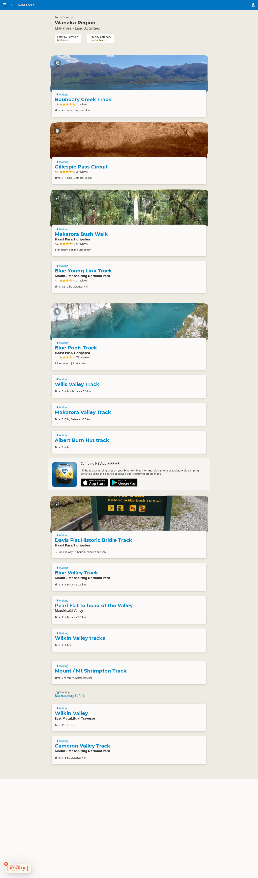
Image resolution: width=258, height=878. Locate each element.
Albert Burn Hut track (82, 508)
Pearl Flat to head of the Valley (94, 693)
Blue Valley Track (76, 659)
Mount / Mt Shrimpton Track (91, 764)
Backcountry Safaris (70, 790)
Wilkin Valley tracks (80, 728)
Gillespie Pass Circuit (176, 178)
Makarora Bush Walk (176, 259)
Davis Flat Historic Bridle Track (173, 599)
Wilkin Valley (71, 809)
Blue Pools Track (171, 387)
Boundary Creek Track (165, 94)
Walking (158, 87)
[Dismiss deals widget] (6, 864)
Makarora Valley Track (83, 478)
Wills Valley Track (77, 449)
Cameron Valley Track (82, 844)
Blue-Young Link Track (83, 321)
